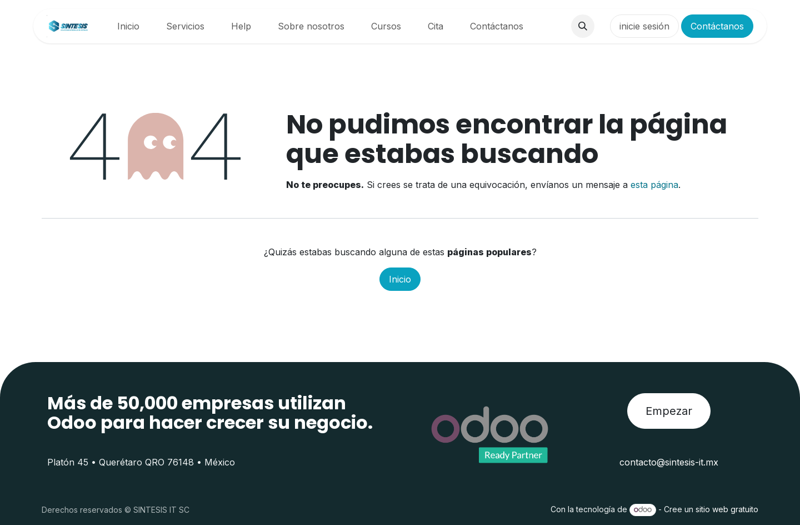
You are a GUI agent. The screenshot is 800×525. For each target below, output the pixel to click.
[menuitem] (128, 26)
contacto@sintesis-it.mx (668, 462)
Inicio (400, 279)
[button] (582, 26)
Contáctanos (717, 26)
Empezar (669, 411)
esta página (654, 184)
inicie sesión (644, 26)
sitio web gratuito (727, 509)
